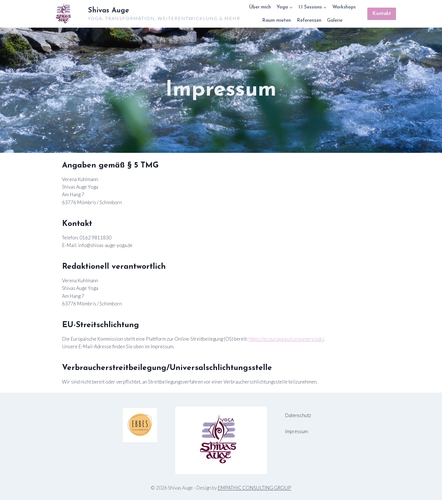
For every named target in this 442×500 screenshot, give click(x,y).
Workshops (344, 7)
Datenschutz (298, 415)
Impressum (296, 431)
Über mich (260, 7)
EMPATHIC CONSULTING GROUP (254, 488)
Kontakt (381, 13)
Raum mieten (276, 20)
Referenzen (309, 20)
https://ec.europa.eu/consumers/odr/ (286, 339)
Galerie (334, 20)
